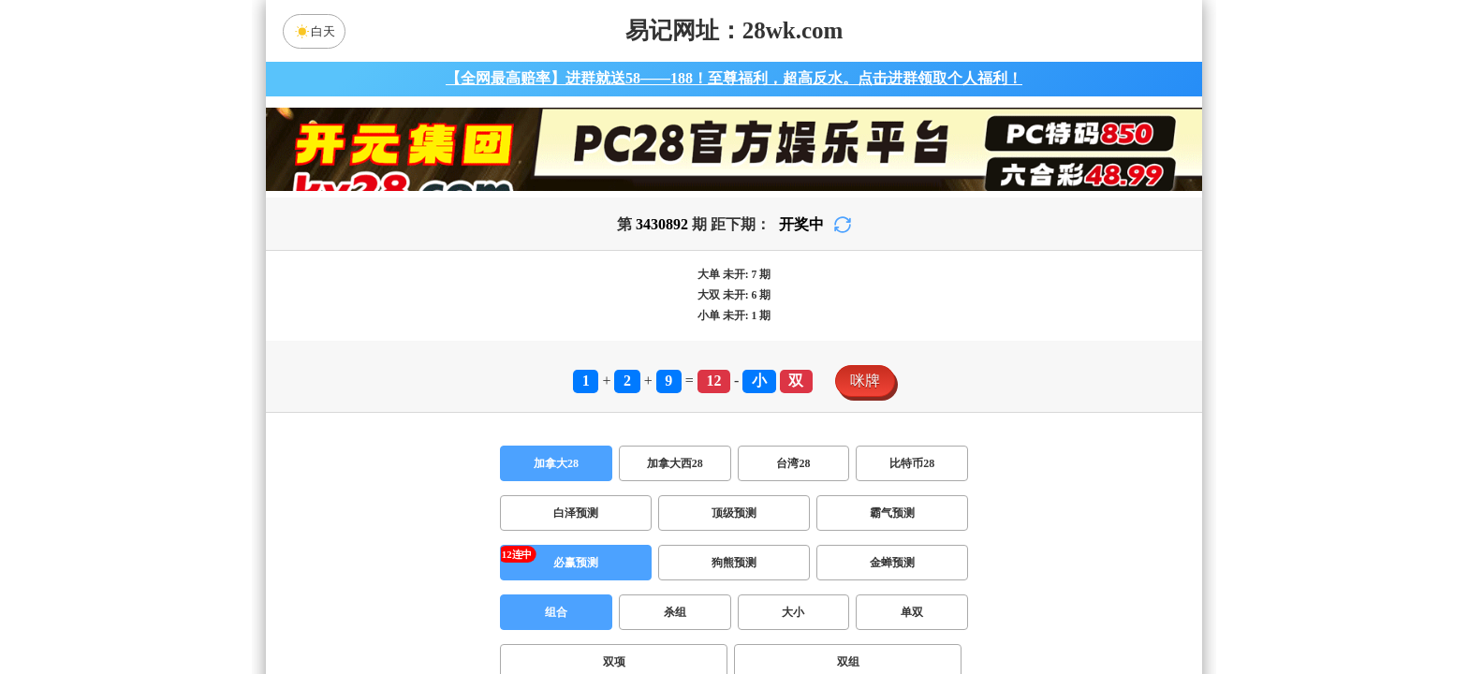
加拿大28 (556, 463)
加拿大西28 (675, 463)
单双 (912, 612)
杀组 (675, 612)
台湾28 (793, 463)
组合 (556, 612)
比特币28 (911, 463)
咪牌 (865, 380)
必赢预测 (575, 562)
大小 (793, 612)
